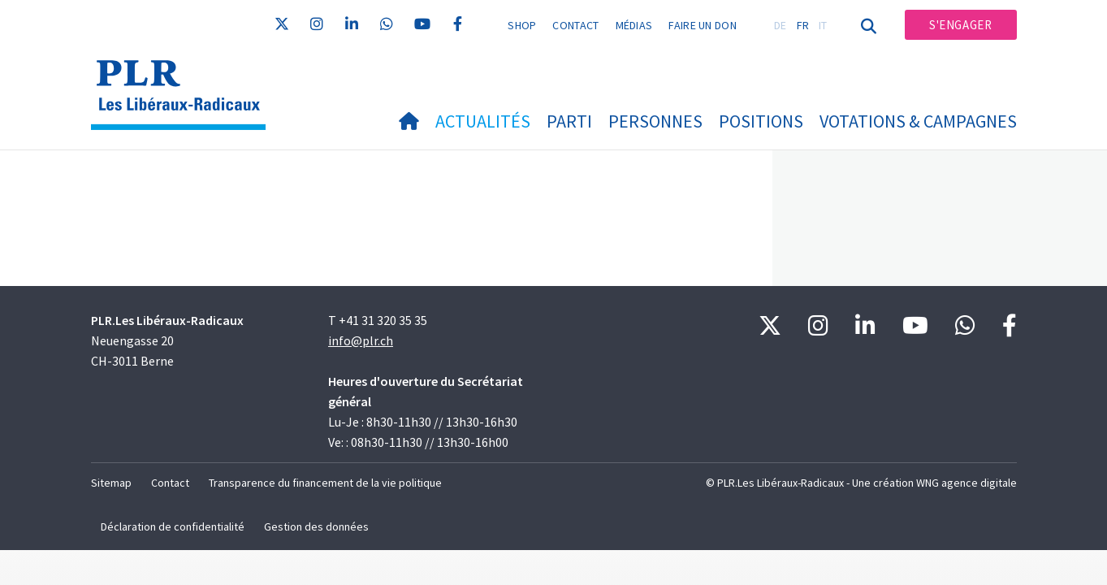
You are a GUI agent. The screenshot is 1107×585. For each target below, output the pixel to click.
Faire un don (702, 25)
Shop (522, 25)
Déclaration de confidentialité (172, 526)
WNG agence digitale (966, 482)
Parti (569, 121)
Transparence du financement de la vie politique (325, 482)
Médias (634, 25)
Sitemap (111, 482)
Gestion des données (316, 526)
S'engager (960, 24)
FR (803, 25)
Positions (761, 121)
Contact (575, 25)
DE (780, 25)
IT (823, 25)
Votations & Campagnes (918, 121)
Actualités (482, 121)
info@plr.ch (360, 340)
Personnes (655, 121)
